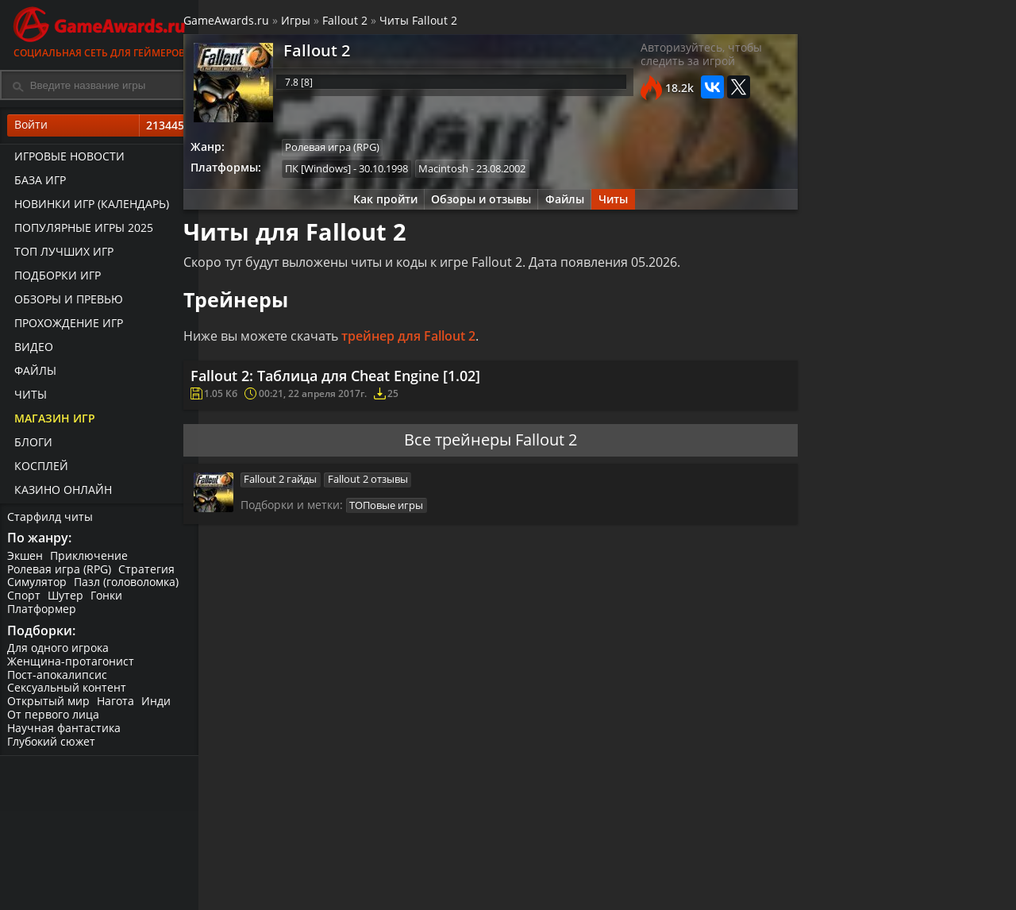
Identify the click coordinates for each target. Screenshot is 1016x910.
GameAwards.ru (249, 22)
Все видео (666, 849)
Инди (158, 707)
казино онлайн (61, 492)
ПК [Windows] (343, 172)
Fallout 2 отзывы (392, 497)
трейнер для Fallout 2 (431, 344)
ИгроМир (932, 875)
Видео (31, 349)
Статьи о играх (546, 862)
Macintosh (470, 172)
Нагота (117, 707)
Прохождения (408, 849)
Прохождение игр (66, 326)
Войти (99, 128)
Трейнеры (399, 875)
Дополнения (806, 862)
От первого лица (54, 719)
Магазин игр (52, 421)
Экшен (26, 559)
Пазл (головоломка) (127, 586)
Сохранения (404, 889)
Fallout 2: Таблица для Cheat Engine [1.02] (360, 385)
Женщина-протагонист (71, 666)
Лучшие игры (275, 849)
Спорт (24, 599)
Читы (28, 397)
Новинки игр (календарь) (89, 206)
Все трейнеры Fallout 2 (488, 455)
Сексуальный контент (67, 693)
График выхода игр (279, 869)
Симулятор (37, 586)
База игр (38, 183)
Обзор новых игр (552, 875)
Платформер (42, 612)
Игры (318, 22)
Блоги (31, 445)
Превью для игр (550, 889)
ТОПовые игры (409, 525)
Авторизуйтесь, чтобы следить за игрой (685, 59)
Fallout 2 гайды (303, 497)
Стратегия (148, 572)
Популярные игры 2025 (81, 230)
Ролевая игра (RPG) (60, 572)
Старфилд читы (51, 518)
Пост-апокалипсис (58, 680)
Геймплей (666, 875)
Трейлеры (667, 862)
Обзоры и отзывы (478, 204)
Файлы (33, 373)
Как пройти (379, 204)
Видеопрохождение (692, 889)
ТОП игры (265, 902)
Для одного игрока (59, 653)
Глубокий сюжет (52, 746)
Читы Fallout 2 (441, 22)
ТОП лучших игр (61, 254)
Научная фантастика (64, 733)
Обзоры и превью (66, 302)
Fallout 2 (368, 22)
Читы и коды (406, 862)
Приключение (90, 559)
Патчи (789, 875)
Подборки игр (55, 278)
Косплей (39, 468)
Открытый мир (49, 707)
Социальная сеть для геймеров (99, 30)
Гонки (109, 599)
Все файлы (801, 849)
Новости (528, 849)
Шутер (67, 599)
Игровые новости (67, 159)
